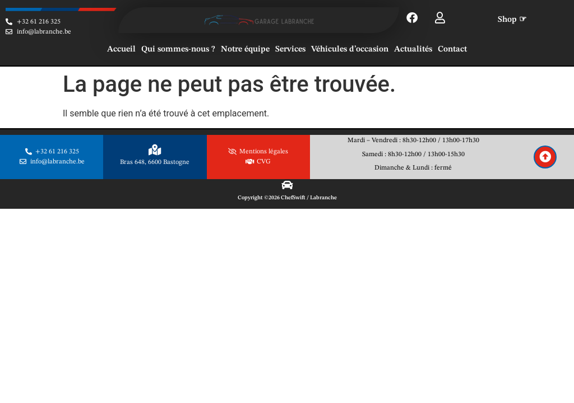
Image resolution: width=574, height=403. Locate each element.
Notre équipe (245, 49)
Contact (452, 49)
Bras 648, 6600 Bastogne (154, 162)
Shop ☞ (512, 20)
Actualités (413, 49)
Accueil (121, 49)
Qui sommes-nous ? (178, 49)
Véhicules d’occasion (349, 49)
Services (290, 49)
